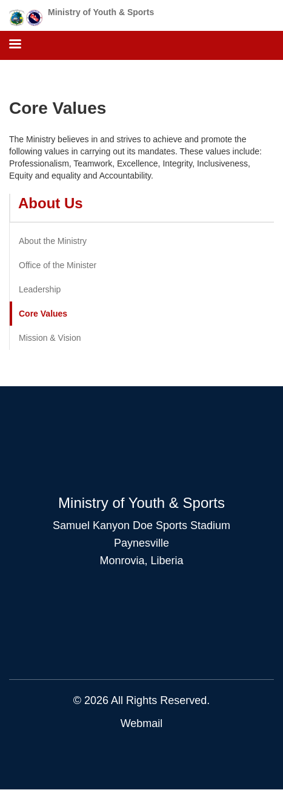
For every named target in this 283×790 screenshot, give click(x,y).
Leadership (40, 289)
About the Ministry (53, 241)
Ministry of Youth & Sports (101, 12)
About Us (50, 203)
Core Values (43, 313)
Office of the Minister (57, 265)
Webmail (142, 723)
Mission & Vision (50, 338)
